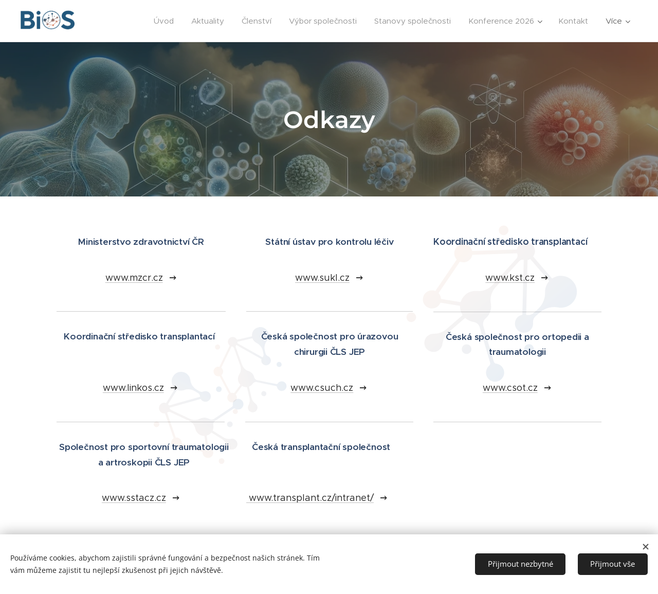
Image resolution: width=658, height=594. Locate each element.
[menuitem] (163, 21)
